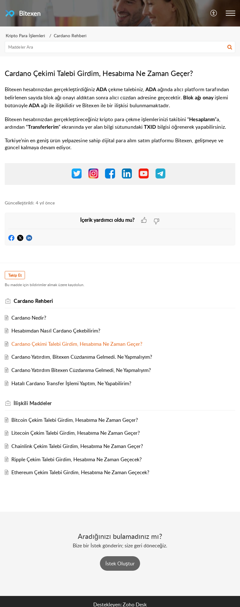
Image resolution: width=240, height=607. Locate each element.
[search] (120, 47)
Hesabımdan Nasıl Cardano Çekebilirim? (55, 330)
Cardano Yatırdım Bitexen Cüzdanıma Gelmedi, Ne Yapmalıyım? (81, 370)
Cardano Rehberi (70, 35)
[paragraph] (120, 139)
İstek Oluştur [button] (119, 563)
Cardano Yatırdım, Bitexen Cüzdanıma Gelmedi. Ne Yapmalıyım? (81, 356)
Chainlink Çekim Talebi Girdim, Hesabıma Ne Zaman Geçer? (77, 446)
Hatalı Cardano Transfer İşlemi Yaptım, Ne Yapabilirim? (71, 383)
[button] (214, 13)
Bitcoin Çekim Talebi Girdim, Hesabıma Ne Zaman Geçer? (74, 419)
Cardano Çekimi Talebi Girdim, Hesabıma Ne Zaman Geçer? (76, 343)
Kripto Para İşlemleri (25, 35)
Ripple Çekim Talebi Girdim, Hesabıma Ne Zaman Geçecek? (76, 459)
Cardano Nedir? (28, 317)
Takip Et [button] (15, 275)
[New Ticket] (120, 563)
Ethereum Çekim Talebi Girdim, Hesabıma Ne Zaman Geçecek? (80, 472)
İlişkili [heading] (33, 403)
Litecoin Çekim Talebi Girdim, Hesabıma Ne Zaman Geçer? (75, 432)
